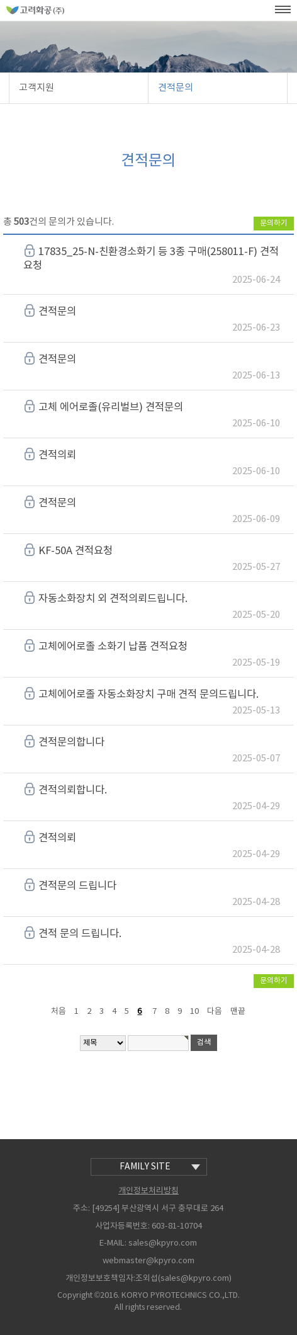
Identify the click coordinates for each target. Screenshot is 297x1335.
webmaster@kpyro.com (148, 1261)
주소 (80, 1208)
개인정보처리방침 (148, 1191)
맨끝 (237, 1011)
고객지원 (36, 87)
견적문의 (175, 87)
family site (160, 1167)
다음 (214, 1011)
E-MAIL (112, 1243)
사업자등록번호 (121, 1226)
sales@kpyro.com (162, 1244)
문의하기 (274, 223)
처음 (58, 1011)
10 (194, 1011)
